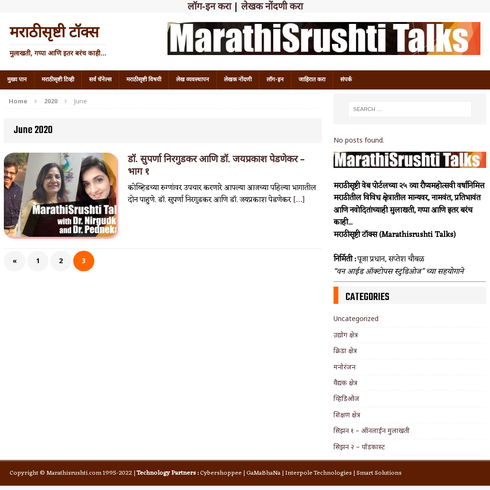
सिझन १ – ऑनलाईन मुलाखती (372, 430)
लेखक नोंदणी (238, 79)
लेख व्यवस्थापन (192, 79)
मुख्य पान (17, 79)
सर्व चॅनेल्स (100, 79)
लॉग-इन (275, 79)
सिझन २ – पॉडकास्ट (359, 446)
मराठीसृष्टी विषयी (143, 79)
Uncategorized (356, 318)
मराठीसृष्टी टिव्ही (58, 79)
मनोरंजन (345, 366)
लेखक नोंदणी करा (272, 6)
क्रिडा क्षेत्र (345, 350)
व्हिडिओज (346, 398)
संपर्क (346, 79)
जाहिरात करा (312, 79)
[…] (299, 200)
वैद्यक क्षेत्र (345, 382)
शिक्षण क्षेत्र (347, 414)
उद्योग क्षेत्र (346, 334)
